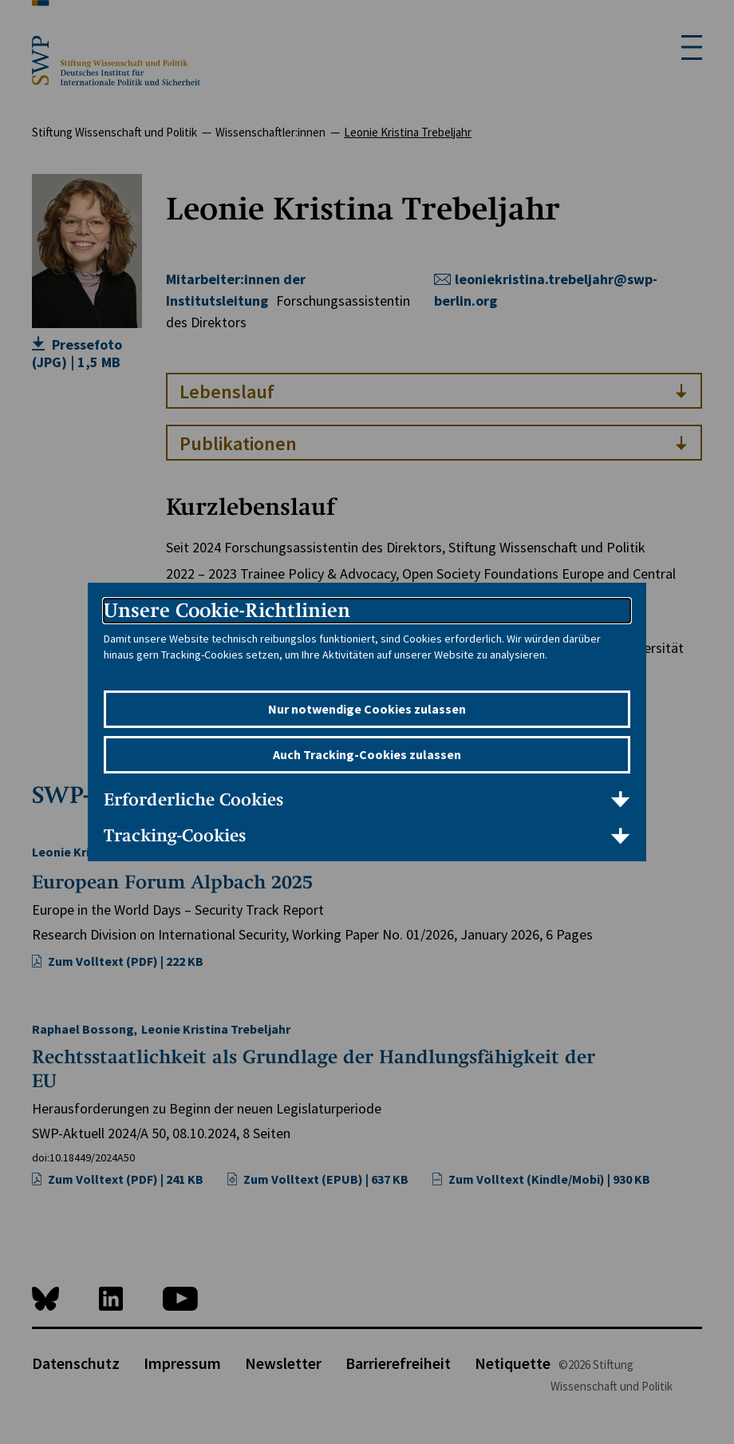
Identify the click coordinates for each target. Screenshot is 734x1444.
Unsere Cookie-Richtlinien (227, 610)
